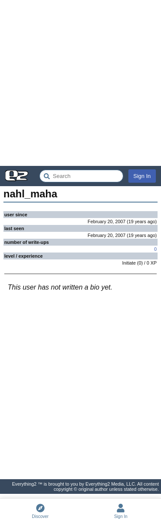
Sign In (142, 176)
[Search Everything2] (81, 176)
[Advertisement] (80, 83)
